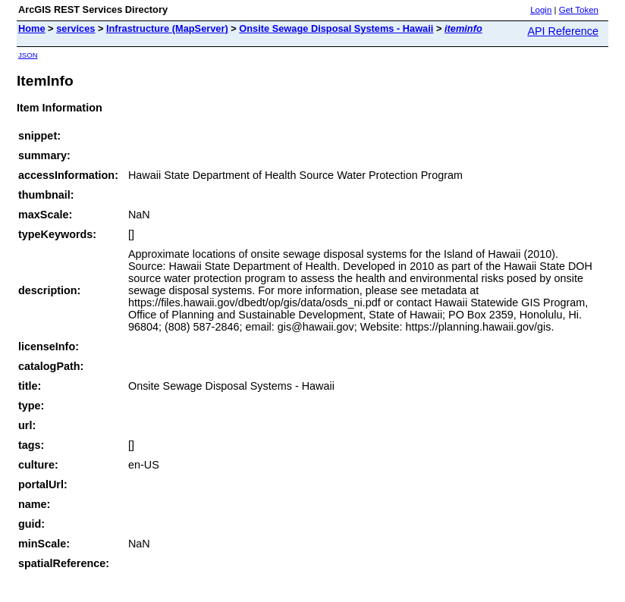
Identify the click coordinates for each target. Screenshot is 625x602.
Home (32, 28)
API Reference (562, 31)
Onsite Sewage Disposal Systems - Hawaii (336, 28)
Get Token (578, 9)
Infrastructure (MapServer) (167, 28)
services (75, 28)
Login (540, 9)
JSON (28, 55)
